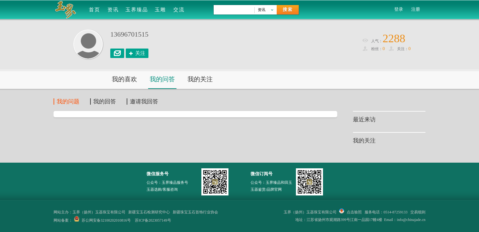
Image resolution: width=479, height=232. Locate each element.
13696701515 (129, 34)
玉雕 (160, 9)
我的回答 (104, 101)
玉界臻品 (136, 9)
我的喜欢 (124, 79)
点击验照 (350, 212)
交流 (179, 9)
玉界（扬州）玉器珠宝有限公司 (310, 212)
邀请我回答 (144, 101)
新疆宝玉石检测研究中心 (149, 212)
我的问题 (68, 101)
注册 (415, 9)
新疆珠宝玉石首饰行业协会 (195, 212)
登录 (398, 9)
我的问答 (162, 79)
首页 (94, 9)
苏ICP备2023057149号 (153, 220)
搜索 (288, 9)
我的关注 (200, 79)
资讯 (113, 9)
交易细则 (417, 212)
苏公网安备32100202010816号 (106, 220)
